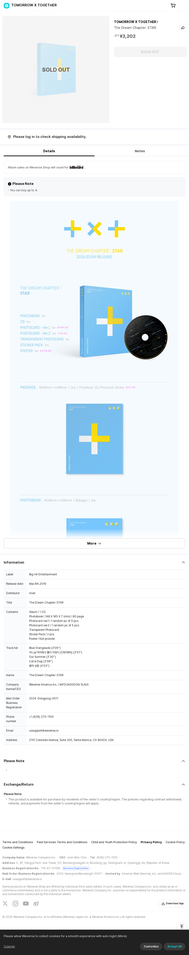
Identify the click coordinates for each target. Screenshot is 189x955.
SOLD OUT (150, 52)
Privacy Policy (151, 842)
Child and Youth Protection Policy (114, 842)
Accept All (174, 946)
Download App (172, 903)
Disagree (9, 946)
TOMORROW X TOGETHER (135, 22)
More (94, 543)
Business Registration (75, 868)
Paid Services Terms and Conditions (62, 842)
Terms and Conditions (17, 842)
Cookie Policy (175, 842)
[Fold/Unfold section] (94, 562)
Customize (151, 946)
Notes (140, 151)
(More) (122, 936)
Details (49, 151)
